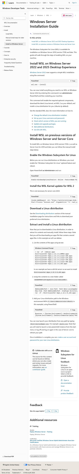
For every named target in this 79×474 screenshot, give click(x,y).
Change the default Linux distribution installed (50, 115)
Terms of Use (6, 473)
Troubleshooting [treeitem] (9, 66)
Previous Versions (17, 470)
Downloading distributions (45, 213)
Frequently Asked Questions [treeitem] (13, 63)
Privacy (44, 470)
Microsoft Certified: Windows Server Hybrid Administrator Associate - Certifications (52, 441)
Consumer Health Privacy (58, 470)
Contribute (36, 470)
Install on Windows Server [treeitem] (14, 44)
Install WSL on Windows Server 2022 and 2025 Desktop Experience (53, 41)
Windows (40, 15)
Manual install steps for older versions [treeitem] (15, 39)
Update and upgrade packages (45, 124)
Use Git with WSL (40, 130)
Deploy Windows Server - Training (41, 432)
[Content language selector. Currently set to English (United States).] (11, 464)
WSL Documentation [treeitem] (10, 23)
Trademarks (15, 473)
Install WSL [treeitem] (9, 34)
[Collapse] (25, 14)
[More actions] (75, 15)
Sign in (74, 3)
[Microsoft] (3, 2)
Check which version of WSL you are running (50, 121)
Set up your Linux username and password (49, 118)
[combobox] (14, 18)
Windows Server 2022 (38, 72)
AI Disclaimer (6, 470)
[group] (53, 180)
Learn (32, 15)
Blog (27, 470)
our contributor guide (40, 368)
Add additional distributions (44, 127)
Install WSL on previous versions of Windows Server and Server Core (53, 44)
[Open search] (69, 3)
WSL (47, 15)
